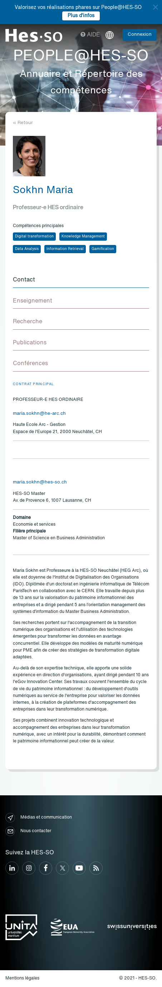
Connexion (140, 34)
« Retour (23, 123)
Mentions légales (22, 978)
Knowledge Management (83, 236)
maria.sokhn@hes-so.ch (40, 482)
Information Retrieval (65, 249)
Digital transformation (34, 236)
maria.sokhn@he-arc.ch (39, 413)
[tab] (81, 280)
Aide (90, 35)
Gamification (103, 249)
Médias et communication (38, 817)
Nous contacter (28, 831)
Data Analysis (27, 249)
